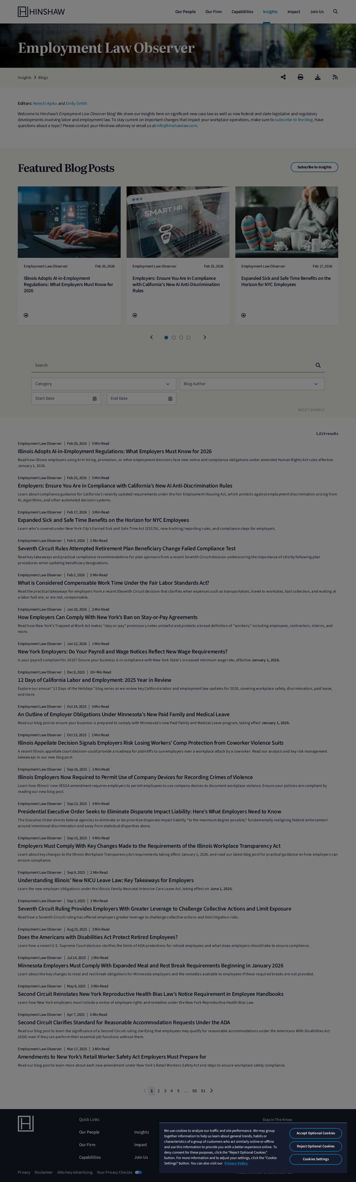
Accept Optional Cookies (316, 1133)
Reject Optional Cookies (315, 1146)
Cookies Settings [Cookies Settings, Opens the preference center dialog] (316, 1159)
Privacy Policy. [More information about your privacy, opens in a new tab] (236, 1163)
